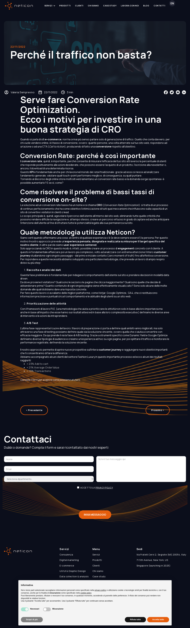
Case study (98, 576)
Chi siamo (97, 571)
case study (109, 5)
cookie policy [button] (85, 593)
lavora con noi (130, 5)
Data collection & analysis (74, 576)
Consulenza (66, 554)
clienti (79, 5)
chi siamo (93, 5)
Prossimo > (157, 412)
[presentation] (95, 500)
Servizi (96, 554)
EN (172, 5)
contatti (159, 5)
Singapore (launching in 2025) (154, 565)
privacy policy (104, 490)
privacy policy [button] (100, 590)
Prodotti (97, 560)
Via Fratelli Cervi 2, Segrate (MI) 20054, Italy (161, 554)
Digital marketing (69, 560)
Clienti (96, 565)
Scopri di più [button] (32, 619)
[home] (19, 6)
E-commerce (67, 565)
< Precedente (34, 412)
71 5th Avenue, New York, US (152, 560)
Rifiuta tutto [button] (135, 619)
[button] (50, 5)
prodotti (65, 5)
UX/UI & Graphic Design (73, 571)
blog (146, 5)
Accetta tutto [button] (158, 619)
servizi (50, 5)
